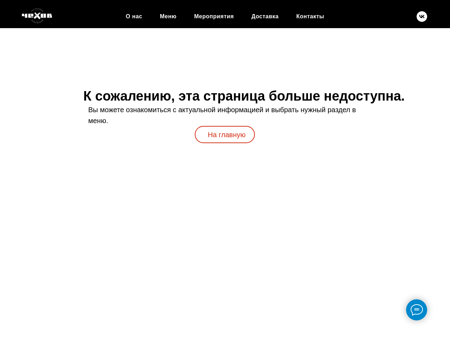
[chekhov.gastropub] (422, 16)
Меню (168, 16)
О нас (134, 16)
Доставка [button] (265, 16)
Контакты (310, 16)
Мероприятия (214, 16)
